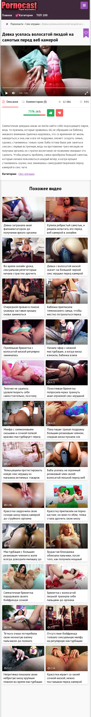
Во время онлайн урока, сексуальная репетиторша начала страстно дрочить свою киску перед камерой (20, 271)
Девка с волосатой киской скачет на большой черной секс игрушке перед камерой (65, 269)
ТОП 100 (42, 15)
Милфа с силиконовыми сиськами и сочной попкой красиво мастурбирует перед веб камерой (22, 434)
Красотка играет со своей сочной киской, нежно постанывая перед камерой (64, 677)
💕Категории (24, 15)
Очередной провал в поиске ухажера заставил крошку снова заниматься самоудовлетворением (21, 312)
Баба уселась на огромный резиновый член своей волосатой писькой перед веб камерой (66, 475)
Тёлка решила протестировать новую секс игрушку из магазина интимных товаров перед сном (23, 475)
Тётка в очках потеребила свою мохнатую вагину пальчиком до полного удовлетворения (20, 639)
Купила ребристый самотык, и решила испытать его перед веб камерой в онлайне (66, 228)
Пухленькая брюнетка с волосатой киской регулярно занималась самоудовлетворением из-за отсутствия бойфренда (22, 355)
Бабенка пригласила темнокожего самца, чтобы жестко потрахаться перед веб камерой (64, 312)
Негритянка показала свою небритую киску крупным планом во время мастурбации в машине (23, 679)
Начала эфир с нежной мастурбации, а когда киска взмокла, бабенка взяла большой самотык (64, 353)
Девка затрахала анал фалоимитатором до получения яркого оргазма (20, 228)
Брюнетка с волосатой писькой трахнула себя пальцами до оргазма (61, 596)
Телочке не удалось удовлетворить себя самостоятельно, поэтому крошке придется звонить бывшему (20, 396)
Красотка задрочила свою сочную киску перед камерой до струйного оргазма (22, 514)
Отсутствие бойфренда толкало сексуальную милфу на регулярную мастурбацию (65, 637)
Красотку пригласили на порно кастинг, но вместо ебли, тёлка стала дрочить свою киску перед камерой (66, 516)
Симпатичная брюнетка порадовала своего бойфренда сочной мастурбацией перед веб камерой (19, 600)
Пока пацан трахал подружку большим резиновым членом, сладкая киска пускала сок (65, 432)
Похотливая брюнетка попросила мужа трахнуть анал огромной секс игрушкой (65, 392)
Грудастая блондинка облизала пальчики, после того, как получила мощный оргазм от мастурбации (64, 557)
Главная (7, 15)
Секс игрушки (26, 174)
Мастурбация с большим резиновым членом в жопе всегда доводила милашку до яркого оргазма (22, 557)
